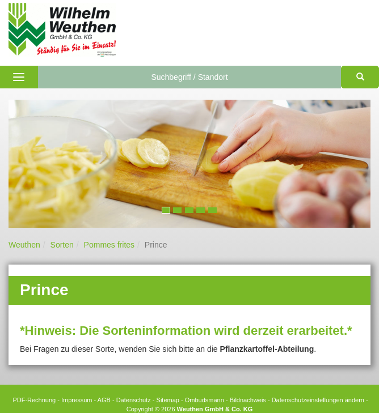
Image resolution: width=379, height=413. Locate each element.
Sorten (62, 244)
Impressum (76, 400)
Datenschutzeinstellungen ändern (318, 400)
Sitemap (168, 400)
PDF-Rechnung (34, 400)
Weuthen (24, 244)
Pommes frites (109, 244)
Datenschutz (133, 400)
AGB (104, 400)
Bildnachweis (248, 400)
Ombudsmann (204, 400)
